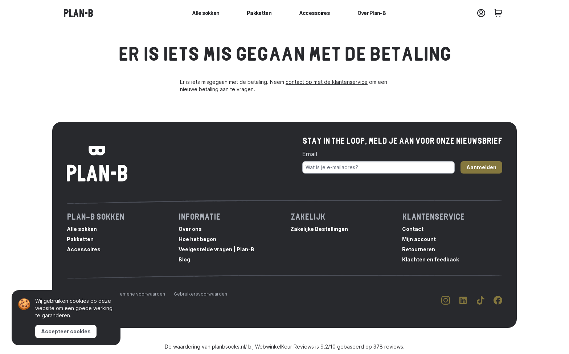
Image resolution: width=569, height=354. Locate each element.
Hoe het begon (197, 239)
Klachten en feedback (430, 259)
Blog (184, 259)
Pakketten (259, 13)
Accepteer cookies (66, 331)
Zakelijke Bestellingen (319, 229)
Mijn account (419, 239)
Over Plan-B (371, 13)
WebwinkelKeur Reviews (284, 346)
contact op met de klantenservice (327, 82)
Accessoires (314, 13)
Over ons (190, 229)
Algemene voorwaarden (139, 294)
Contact (412, 229)
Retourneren (418, 249)
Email (309, 154)
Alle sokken (205, 13)
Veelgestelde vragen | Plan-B (216, 249)
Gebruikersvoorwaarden (200, 294)
